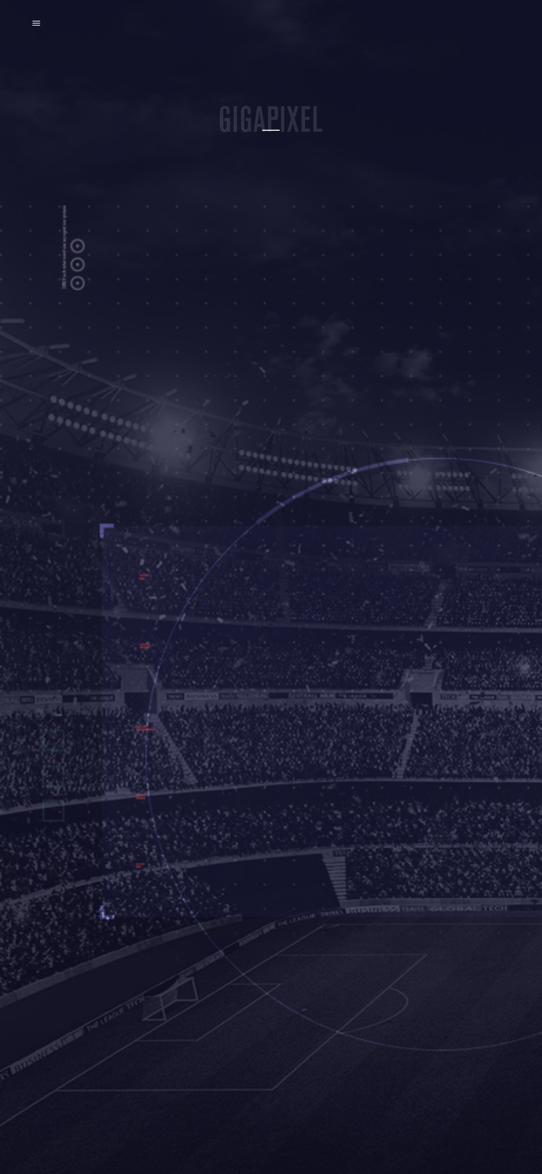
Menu (36, 23)
